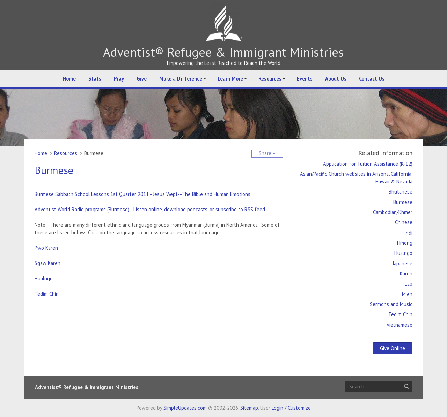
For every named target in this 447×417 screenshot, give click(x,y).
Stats (94, 78)
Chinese (403, 222)
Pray (119, 78)
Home (69, 78)
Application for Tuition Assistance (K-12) (367, 163)
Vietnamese (399, 324)
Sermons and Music (391, 304)
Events (305, 78)
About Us (335, 78)
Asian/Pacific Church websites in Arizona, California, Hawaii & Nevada (356, 177)
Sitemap (249, 407)
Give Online (392, 348)
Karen (406, 273)
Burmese (402, 202)
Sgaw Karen (47, 263)
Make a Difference (180, 78)
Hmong (404, 243)
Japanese (402, 263)
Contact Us (371, 78)
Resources (269, 78)
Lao (408, 283)
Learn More (230, 78)
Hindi (407, 232)
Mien (407, 294)
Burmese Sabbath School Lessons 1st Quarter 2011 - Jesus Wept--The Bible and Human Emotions (142, 194)
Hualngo (44, 278)
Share (267, 153)
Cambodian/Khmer (392, 212)
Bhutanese (400, 191)
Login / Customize (291, 407)
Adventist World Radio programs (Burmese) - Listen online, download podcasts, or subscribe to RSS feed (150, 209)
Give (142, 78)
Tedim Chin (47, 293)
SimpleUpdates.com (185, 407)
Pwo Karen (46, 247)
